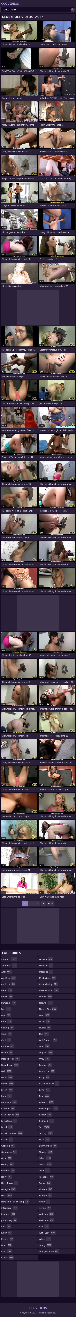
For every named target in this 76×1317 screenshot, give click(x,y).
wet (44, 1226)
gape (6, 1158)
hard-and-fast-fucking (15, 1201)
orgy (44, 1059)
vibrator (45, 1189)
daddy (7, 1052)
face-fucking (10, 1114)
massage (46, 972)
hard (6, 1195)
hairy (6, 1177)
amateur (9, 959)
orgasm (46, 1052)
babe (6, 990)
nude (44, 1021)
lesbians (46, 965)
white (45, 1239)
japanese (8, 1214)
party (44, 1077)
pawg (44, 1090)
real (44, 1096)
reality (45, 1114)
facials (7, 1139)
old (44, 1034)
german (8, 1170)
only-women (48, 1040)
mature (45, 996)
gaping (7, 1164)
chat (6, 1040)
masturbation (49, 990)
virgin (44, 1201)
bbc (6, 1009)
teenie (45, 1183)
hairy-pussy (9, 1183)
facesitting (9, 1121)
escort (7, 1090)
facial (7, 1127)
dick (6, 1071)
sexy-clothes (48, 1146)
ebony (7, 1083)
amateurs (9, 965)
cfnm (6, 1034)
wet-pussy (47, 1233)
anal (6, 972)
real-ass (46, 1102)
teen (44, 1170)
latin (6, 1251)
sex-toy (46, 1133)
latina (7, 1257)
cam (6, 1021)
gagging (8, 1146)
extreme (8, 1108)
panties (45, 1065)
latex (6, 1245)
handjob (8, 1189)
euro (6, 1096)
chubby (7, 1046)
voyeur (45, 1208)
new (44, 1015)
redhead (46, 1121)
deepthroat (10, 1065)
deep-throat (10, 1059)
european (9, 1102)
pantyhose (47, 1071)
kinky (6, 1233)
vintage (45, 1195)
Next (50, 903)
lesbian (46, 959)
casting (7, 1027)
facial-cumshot (12, 1133)
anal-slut (8, 984)
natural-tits (48, 1009)
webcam (46, 1214)
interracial (9, 1208)
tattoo (45, 1164)
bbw (6, 1015)
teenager (46, 1177)
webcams (46, 1220)
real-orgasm (48, 1108)
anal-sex (8, 978)
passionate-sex (49, 1083)
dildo (7, 1077)
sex (44, 1127)
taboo (45, 1158)
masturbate (47, 978)
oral (44, 1046)
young (45, 1245)
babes (7, 996)
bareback (8, 1003)
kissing (7, 1239)
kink (6, 1226)
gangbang (9, 1152)
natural (46, 1003)
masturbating (48, 984)
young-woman (49, 1251)
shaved (46, 1152)
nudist (45, 1027)
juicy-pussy (9, 1220)
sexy (44, 1139)
